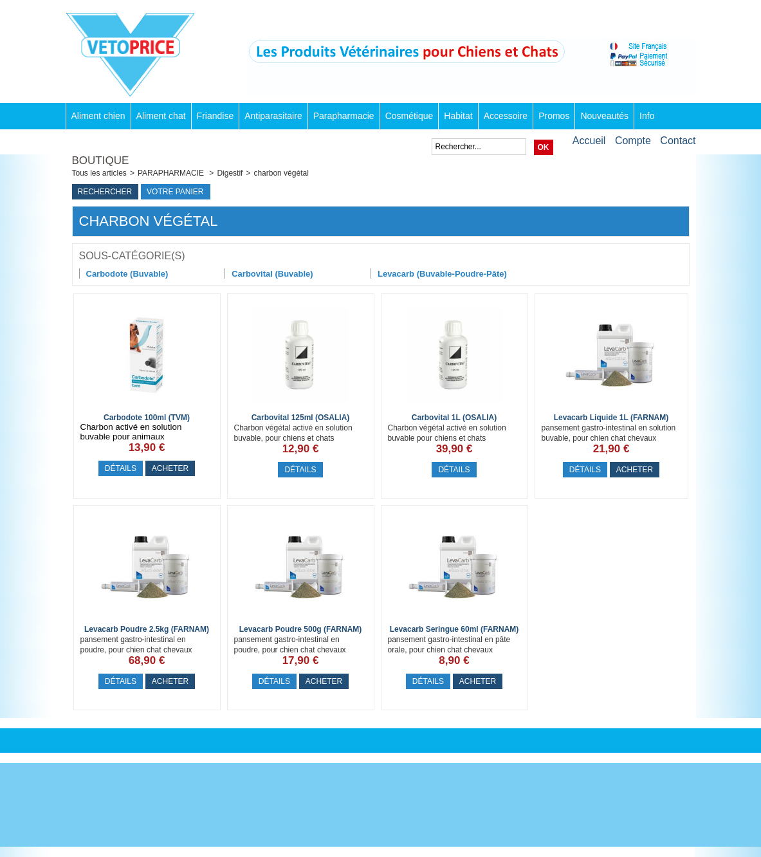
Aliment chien (98, 116)
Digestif (230, 173)
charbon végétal (280, 173)
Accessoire (505, 116)
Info (646, 116)
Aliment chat (161, 116)
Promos (553, 116)
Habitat (458, 116)
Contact (677, 140)
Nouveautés (604, 116)
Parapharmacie (343, 116)
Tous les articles (99, 173)
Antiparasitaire (273, 116)
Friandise (215, 116)
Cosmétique (409, 116)
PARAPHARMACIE (172, 173)
